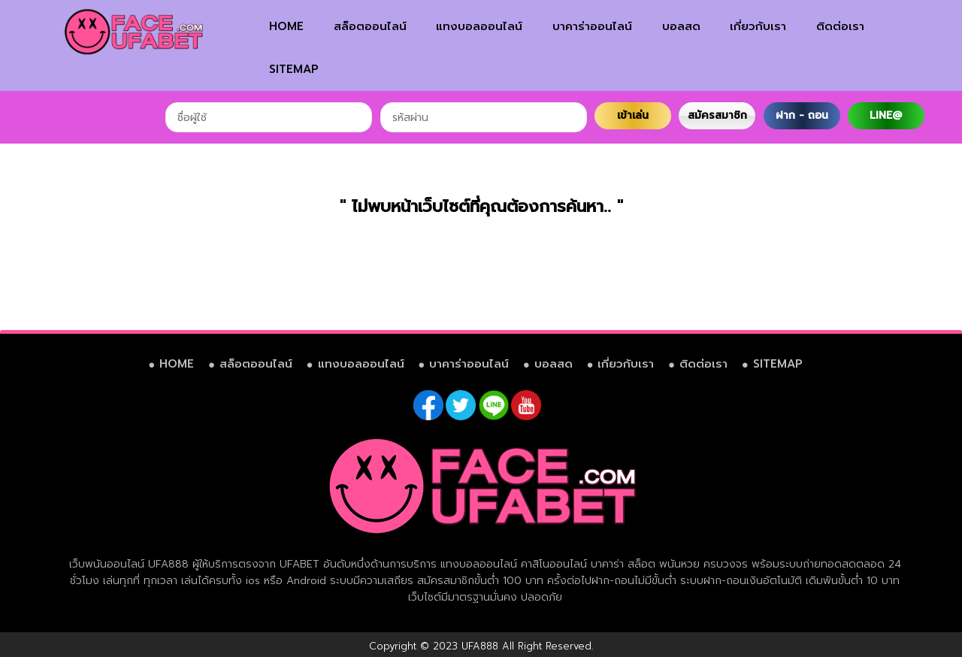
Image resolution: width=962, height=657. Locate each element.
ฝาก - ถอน (802, 115)
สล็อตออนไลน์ (370, 26)
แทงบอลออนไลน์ (479, 26)
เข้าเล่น (633, 115)
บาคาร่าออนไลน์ (592, 26)
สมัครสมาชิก (717, 115)
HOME (286, 26)
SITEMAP (294, 69)
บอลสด (681, 26)
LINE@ (886, 115)
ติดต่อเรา (840, 26)
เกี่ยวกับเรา (758, 26)
